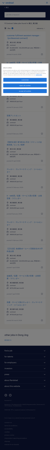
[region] (25, 79)
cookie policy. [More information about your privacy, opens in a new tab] (39, 74)
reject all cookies (25, 85)
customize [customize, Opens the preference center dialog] (25, 80)
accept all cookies (25, 91)
